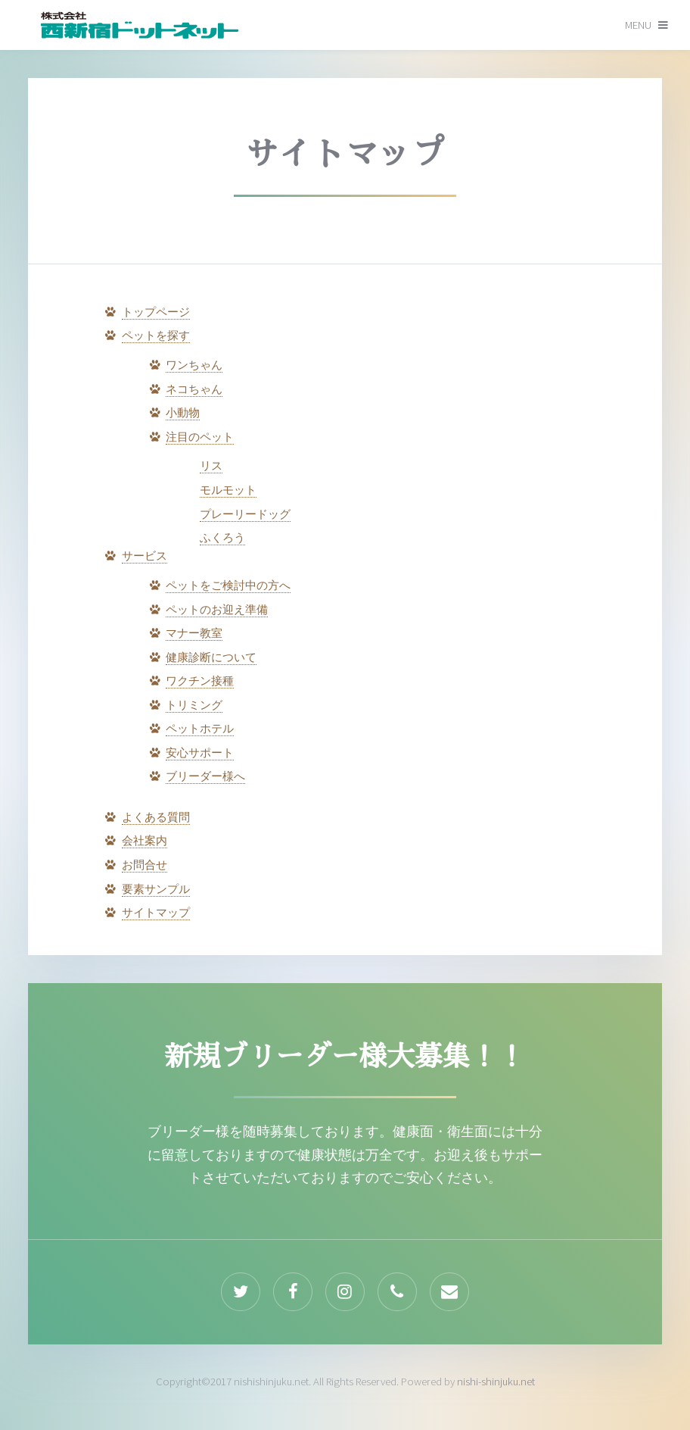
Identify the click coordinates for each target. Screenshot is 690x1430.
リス (211, 466)
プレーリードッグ (245, 514)
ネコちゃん (194, 389)
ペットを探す (156, 335)
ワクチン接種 (200, 681)
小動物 (183, 413)
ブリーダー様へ (205, 776)
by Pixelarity (139, 24)
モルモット (228, 490)
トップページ (156, 312)
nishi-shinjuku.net (496, 1381)
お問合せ (144, 865)
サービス (144, 556)
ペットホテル (200, 728)
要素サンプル (156, 889)
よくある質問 (156, 817)
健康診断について (211, 657)
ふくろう (222, 538)
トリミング (194, 705)
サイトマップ (156, 913)
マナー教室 (194, 633)
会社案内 (144, 841)
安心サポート (200, 753)
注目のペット (200, 437)
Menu (638, 25)
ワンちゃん (194, 365)
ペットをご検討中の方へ (228, 585)
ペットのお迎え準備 (217, 610)
